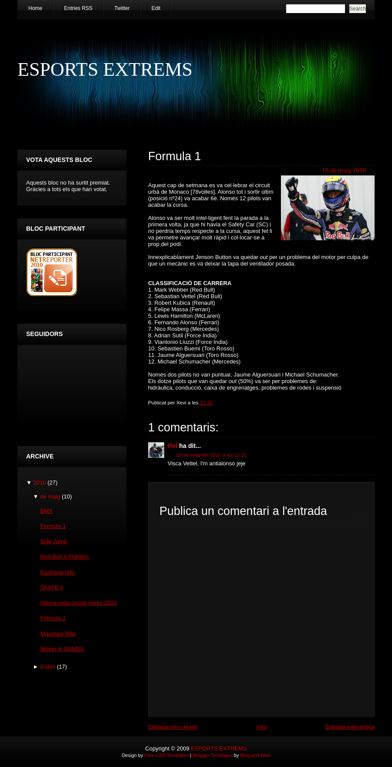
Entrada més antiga (350, 726)
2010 (39, 482)
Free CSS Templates (167, 755)
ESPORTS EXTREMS (105, 69)
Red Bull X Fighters (64, 556)
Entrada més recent (172, 726)
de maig (50, 496)
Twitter (121, 8)
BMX (46, 511)
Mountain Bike (58, 633)
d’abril (47, 666)
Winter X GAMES (62, 649)
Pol (172, 445)
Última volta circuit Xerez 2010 (78, 602)
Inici (262, 726)
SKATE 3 (51, 587)
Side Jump (53, 541)
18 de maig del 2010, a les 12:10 (211, 455)
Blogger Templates (212, 755)
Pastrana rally (57, 572)
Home (35, 8)
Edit (156, 8)
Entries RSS (78, 8)
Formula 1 (174, 156)
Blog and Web (255, 755)
